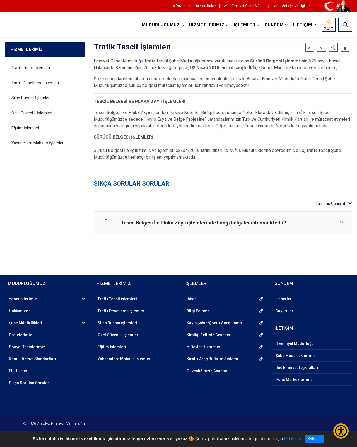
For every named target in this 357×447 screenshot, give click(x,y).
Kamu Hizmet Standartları (32, 359)
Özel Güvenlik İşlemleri (31, 112)
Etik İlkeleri (19, 371)
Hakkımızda (20, 311)
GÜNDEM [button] (274, 25)
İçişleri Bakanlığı (208, 6)
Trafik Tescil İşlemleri (30, 67)
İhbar (191, 299)
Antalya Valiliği (293, 6)
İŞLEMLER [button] (244, 25)
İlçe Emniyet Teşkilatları (297, 367)
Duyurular (284, 311)
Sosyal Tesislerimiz (27, 347)
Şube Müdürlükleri (25, 323)
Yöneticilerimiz (23, 299)
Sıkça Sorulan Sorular (29, 383)
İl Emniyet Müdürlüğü (295, 343)
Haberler (284, 299)
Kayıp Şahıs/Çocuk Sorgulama (214, 323)
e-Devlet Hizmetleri (204, 347)
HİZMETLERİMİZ (26, 49)
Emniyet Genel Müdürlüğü (251, 6)
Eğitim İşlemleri (25, 128)
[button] (333, 47)
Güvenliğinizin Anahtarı (208, 371)
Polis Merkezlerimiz (294, 379)
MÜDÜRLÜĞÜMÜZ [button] (161, 25)
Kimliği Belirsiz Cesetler (209, 335)
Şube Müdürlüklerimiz (296, 355)
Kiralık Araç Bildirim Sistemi (212, 359)
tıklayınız (292, 438)
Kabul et (315, 439)
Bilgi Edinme (198, 311)
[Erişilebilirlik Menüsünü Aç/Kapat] (341, 431)
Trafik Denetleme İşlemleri (35, 82)
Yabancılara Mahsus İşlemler (37, 143)
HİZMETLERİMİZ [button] (207, 25)
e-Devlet (179, 6)
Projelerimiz (20, 335)
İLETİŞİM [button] (302, 25)
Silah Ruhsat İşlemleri (30, 97)
